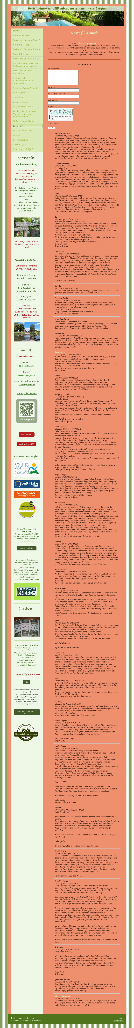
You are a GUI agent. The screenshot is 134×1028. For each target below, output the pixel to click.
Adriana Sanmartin (62, 996)
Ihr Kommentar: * (54, 69)
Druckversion (18, 1018)
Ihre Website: (53, 100)
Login (121, 1018)
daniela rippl (60, 352)
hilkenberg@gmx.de (87, 43)
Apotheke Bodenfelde (26, 444)
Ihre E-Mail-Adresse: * (64, 94)
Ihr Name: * (52, 87)
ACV (26, 682)
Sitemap (30, 1018)
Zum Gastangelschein (27, 548)
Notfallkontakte (27, 434)
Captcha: (58, 107)
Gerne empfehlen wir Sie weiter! (26, 712)
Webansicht (118, 1020)
